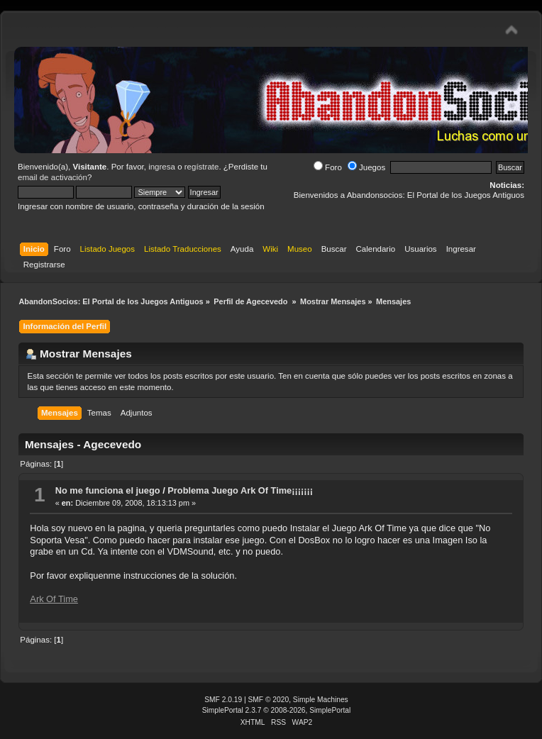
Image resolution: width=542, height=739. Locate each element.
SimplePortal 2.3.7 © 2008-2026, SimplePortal (276, 710)
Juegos (366, 167)
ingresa (161, 166)
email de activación (52, 177)
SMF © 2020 (268, 700)
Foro (328, 167)
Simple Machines (320, 700)
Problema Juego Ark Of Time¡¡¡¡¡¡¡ (240, 490)
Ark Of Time (54, 599)
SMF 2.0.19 (223, 700)
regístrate (201, 166)
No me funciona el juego (107, 490)
